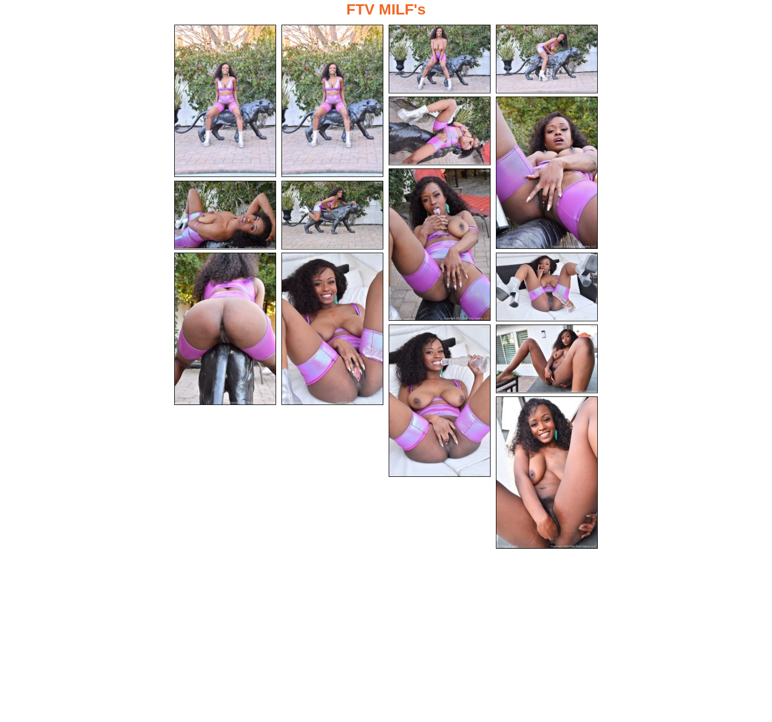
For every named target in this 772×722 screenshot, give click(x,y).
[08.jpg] (225, 215)
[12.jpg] (547, 287)
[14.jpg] (547, 359)
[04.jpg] (547, 59)
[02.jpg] (332, 101)
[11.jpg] (332, 329)
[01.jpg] (225, 101)
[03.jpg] (440, 59)
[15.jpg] (547, 472)
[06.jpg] (547, 173)
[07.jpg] (440, 244)
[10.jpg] (225, 329)
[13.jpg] (440, 401)
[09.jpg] (332, 215)
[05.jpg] (440, 131)
